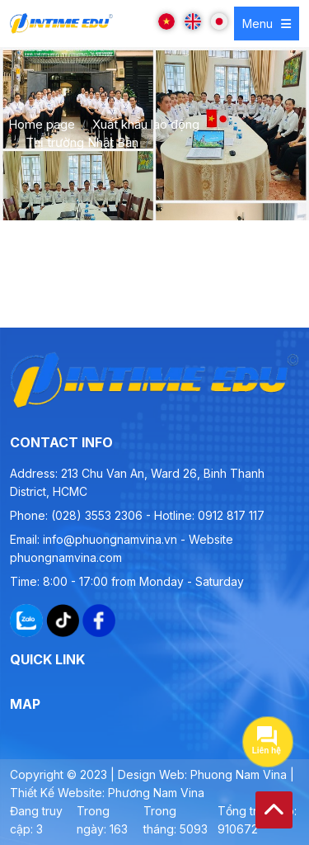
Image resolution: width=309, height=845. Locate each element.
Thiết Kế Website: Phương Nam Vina (107, 793)
